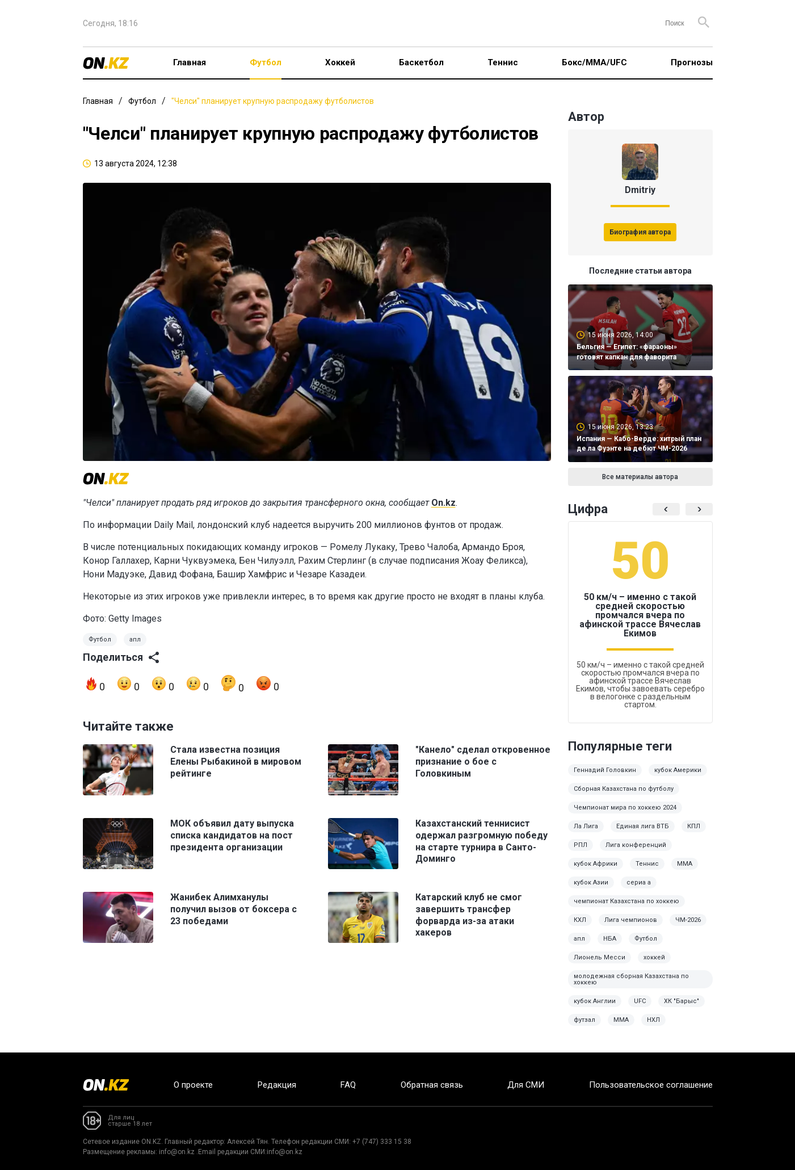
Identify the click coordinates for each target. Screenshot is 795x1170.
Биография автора (640, 232)
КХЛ (580, 920)
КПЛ (693, 826)
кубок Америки (677, 770)
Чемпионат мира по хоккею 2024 (625, 807)
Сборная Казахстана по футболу (624, 788)
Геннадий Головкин (605, 770)
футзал (584, 1020)
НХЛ (653, 1020)
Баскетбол (421, 62)
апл (135, 639)
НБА (609, 938)
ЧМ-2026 (688, 920)
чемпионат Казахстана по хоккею (626, 901)
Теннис (502, 62)
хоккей (654, 957)
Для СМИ (525, 1085)
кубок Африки (595, 863)
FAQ (348, 1085)
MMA (621, 1020)
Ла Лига (586, 826)
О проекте (193, 1085)
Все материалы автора (640, 477)
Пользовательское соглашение (651, 1085)
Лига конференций (635, 845)
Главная (189, 62)
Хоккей (340, 62)
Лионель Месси (599, 957)
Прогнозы (692, 62)
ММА (684, 863)
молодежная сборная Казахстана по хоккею (631, 979)
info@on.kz (177, 1152)
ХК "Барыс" (681, 1001)
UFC (640, 1001)
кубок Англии (595, 1001)
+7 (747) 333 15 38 (381, 1142)
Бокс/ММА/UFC (594, 62)
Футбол (265, 62)
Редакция (277, 1085)
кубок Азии (591, 882)
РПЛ (580, 845)
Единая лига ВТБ (642, 826)
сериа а (638, 882)
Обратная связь (432, 1085)
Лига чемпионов (630, 920)
